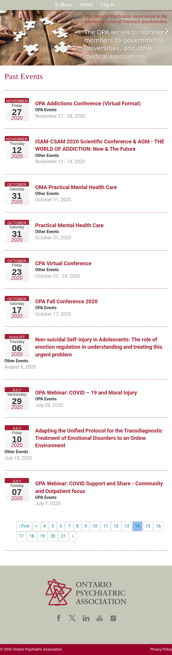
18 (32, 536)
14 (137, 526)
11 (105, 526)
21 (63, 536)
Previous (6, 31)
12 (116, 526)
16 (158, 526)
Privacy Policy (161, 649)
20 (53, 536)
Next (166, 31)
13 (126, 526)
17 (21, 536)
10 (95, 526)
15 (148, 526)
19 (42, 536)
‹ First (24, 526)
